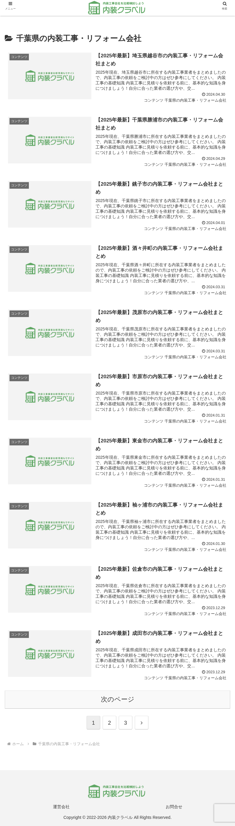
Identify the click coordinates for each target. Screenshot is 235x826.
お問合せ (174, 806)
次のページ (117, 699)
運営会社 (61, 806)
